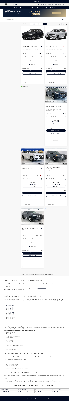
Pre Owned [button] (45, 4)
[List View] (66, 24)
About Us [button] (63, 4)
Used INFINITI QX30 (22, 389)
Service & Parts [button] (54, 4)
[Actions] (41, 46)
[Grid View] (63, 24)
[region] (32, 68)
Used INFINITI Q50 (5, 389)
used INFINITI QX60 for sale (29, 379)
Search (63, 19)
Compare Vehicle (27, 82)
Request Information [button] (31, 70)
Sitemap (47, 398)
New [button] (41, 4)
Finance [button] (59, 4)
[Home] (39, 4)
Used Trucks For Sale (56, 391)
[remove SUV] (36, 24)
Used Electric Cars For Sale (23, 391)
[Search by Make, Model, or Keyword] (33, 19)
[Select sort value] (59, 24)
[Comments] (41, 56)
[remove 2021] (40, 24)
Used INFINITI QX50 (39, 389)
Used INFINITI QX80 (5, 391)
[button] (43, 34)
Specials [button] (49, 4)
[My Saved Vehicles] (63, 1)
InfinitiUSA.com (55, 398)
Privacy (50, 398)
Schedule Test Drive (32, 73)
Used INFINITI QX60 (56, 389)
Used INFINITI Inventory (40, 391)
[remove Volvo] (32, 24)
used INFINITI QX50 (42, 288)
